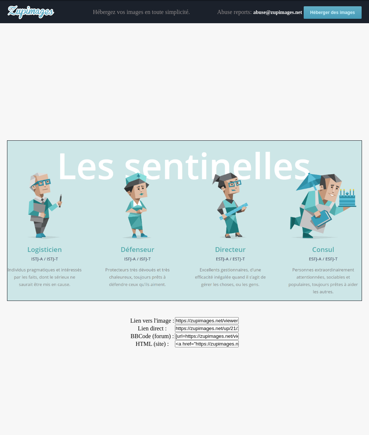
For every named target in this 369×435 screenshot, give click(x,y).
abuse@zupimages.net (277, 12)
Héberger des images (332, 12)
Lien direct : (152, 328)
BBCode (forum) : (152, 336)
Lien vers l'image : (152, 321)
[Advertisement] (184, 82)
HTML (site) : (152, 344)
